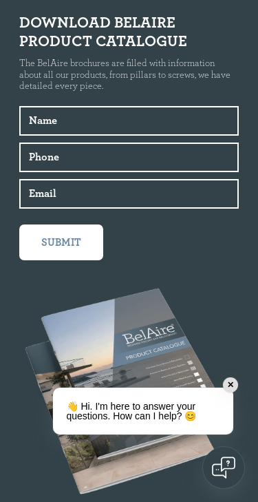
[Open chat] (223, 467)
